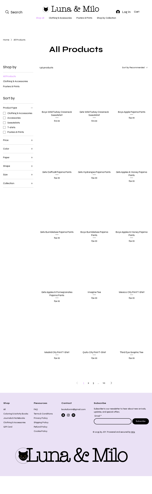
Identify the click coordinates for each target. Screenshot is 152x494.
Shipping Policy (41, 422)
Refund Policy (40, 426)
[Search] (20, 12)
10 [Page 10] (104, 382)
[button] (139, 11)
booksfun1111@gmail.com (73, 409)
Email (98, 416)
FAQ (36, 409)
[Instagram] (68, 415)
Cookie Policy (40, 431)
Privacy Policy (41, 418)
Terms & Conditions (43, 413)
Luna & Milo (75, 9)
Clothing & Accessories (14, 422)
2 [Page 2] (88, 382)
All (4, 409)
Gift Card (7, 426)
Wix (133, 432)
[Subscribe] (140, 421)
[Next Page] (111, 383)
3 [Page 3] (93, 382)
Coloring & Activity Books (15, 413)
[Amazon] (63, 415)
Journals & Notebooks (14, 418)
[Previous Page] (77, 383)
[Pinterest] (73, 415)
